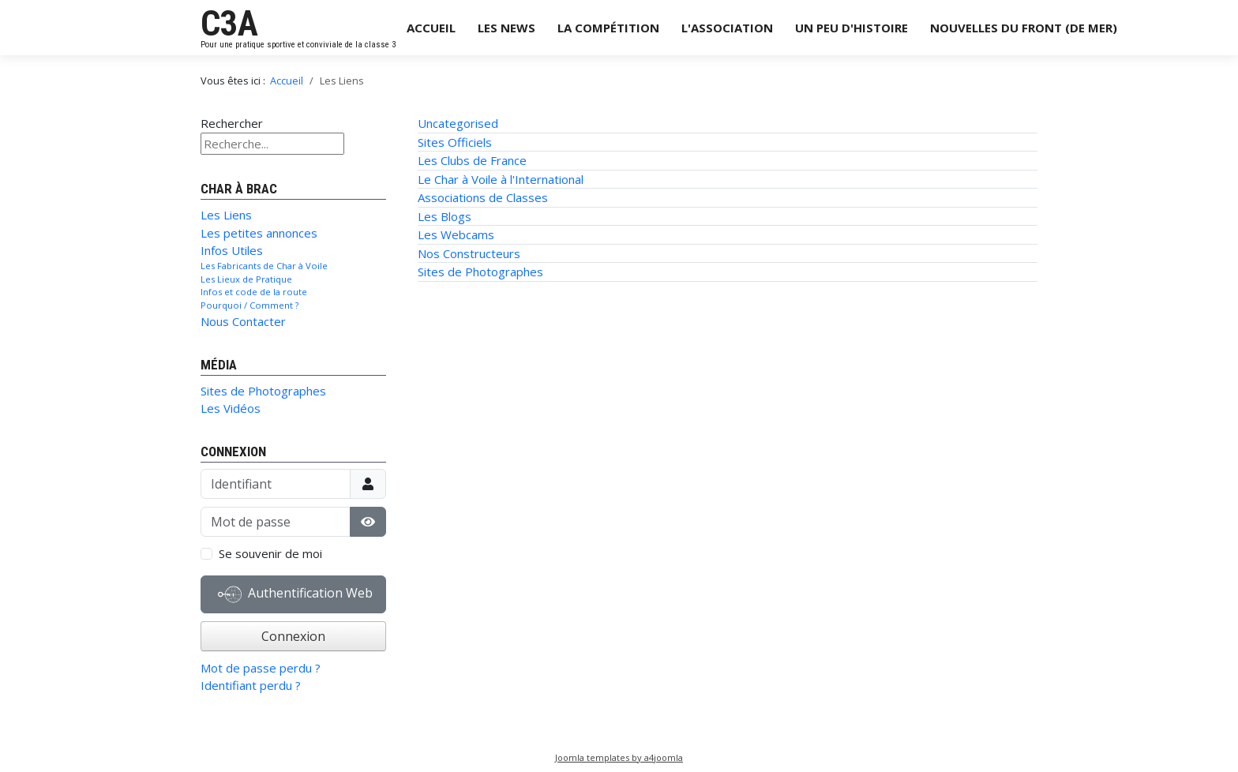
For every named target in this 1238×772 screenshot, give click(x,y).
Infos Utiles (232, 250)
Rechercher (232, 123)
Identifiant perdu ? (251, 685)
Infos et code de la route (254, 292)
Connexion (293, 636)
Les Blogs (444, 216)
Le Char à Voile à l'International (500, 179)
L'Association (727, 28)
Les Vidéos (231, 408)
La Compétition (608, 28)
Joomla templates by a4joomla (619, 757)
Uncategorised (458, 123)
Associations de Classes (483, 197)
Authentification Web (295, 594)
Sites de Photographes (263, 391)
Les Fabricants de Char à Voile (264, 266)
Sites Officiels (455, 142)
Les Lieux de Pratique (246, 279)
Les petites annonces (259, 233)
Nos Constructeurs (469, 253)
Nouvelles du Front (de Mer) (1023, 28)
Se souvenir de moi (270, 553)
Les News (506, 28)
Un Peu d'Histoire (851, 28)
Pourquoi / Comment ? (249, 305)
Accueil (431, 28)
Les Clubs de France (472, 160)
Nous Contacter (243, 321)
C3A (229, 23)
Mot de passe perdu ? (261, 668)
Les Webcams (456, 234)
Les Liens (226, 215)
